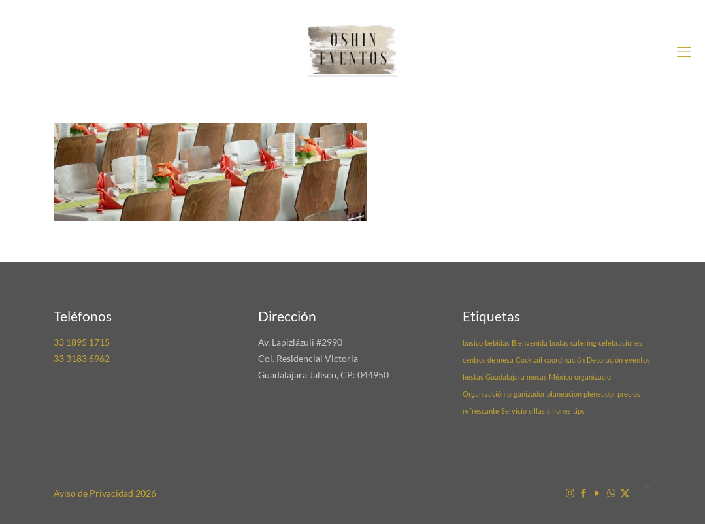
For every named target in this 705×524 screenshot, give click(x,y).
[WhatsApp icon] (611, 493)
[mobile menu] (684, 52)
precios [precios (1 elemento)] (628, 393)
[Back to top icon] (647, 487)
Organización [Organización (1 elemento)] (484, 393)
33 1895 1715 (82, 342)
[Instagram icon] (570, 493)
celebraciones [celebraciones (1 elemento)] (620, 342)
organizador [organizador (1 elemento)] (526, 393)
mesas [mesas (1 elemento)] (537, 376)
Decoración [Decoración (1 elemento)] (605, 359)
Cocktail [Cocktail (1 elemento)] (529, 359)
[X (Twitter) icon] (625, 493)
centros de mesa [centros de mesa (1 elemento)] (488, 359)
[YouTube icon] (597, 493)
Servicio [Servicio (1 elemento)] (514, 410)
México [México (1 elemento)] (560, 376)
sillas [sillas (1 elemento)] (537, 410)
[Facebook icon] (584, 493)
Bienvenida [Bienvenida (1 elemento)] (530, 342)
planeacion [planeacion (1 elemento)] (564, 393)
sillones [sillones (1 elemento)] (559, 410)
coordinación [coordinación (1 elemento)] (564, 359)
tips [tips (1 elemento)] (579, 410)
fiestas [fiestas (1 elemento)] (473, 376)
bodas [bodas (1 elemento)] (558, 342)
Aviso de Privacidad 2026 (105, 493)
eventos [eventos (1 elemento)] (637, 359)
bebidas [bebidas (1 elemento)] (497, 342)
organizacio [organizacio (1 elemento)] (592, 376)
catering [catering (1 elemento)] (583, 342)
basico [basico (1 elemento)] (473, 342)
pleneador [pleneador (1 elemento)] (599, 393)
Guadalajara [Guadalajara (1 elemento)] (505, 376)
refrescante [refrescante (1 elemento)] (481, 410)
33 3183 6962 (82, 358)
